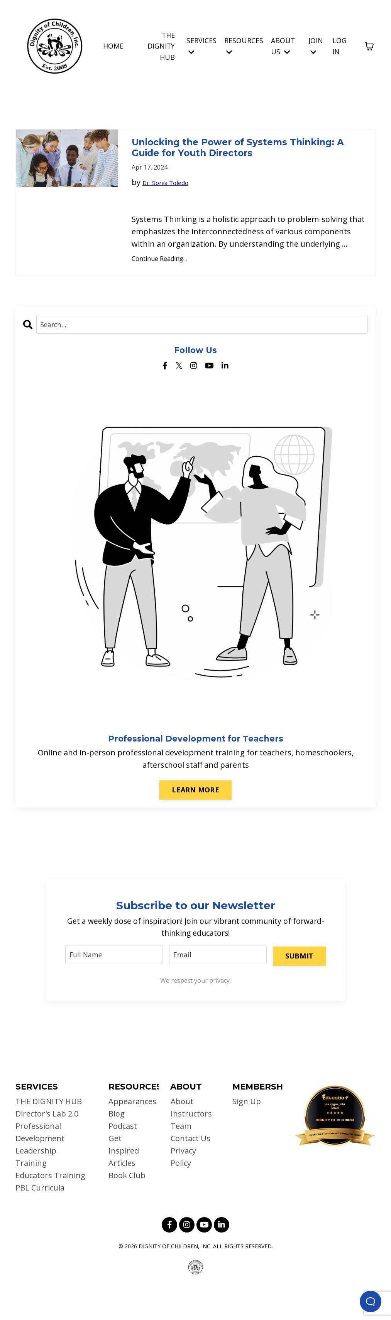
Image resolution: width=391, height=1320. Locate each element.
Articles (121, 1195)
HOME (113, 45)
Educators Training (50, 1207)
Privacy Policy (183, 1189)
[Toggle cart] (369, 46)
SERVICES (201, 45)
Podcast (122, 1158)
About (181, 1133)
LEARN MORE (195, 819)
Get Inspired (123, 1176)
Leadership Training (35, 1189)
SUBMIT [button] (298, 985)
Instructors (191, 1146)
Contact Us (190, 1170)
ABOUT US (283, 45)
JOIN (315, 45)
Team (180, 1158)
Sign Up (246, 1133)
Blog (116, 1146)
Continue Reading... (159, 286)
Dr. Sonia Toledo (172, 210)
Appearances (129, 1133)
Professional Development (39, 1164)
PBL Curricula (39, 1220)
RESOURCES (243, 45)
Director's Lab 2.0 (46, 1146)
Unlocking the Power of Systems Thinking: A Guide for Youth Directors (242, 162)
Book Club (127, 1207)
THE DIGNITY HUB (161, 46)
